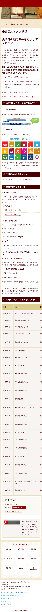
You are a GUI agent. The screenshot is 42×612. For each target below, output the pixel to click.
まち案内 (11, 24)
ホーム (3, 24)
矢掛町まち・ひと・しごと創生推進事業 (18, 180)
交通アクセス (6, 598)
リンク (4, 601)
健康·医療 (33, 558)
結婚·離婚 (8, 549)
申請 (33, 569)
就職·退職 (33, 549)
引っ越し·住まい (8, 558)
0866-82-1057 (20, 507)
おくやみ (21, 568)
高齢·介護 (8, 568)
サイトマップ (6, 604)
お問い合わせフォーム (14, 512)
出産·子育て (21, 549)
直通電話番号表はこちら (10, 595)
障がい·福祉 (21, 558)
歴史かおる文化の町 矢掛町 (8, 3)
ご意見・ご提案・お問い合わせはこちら (15, 592)
